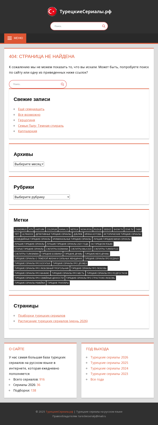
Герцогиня (26, 120)
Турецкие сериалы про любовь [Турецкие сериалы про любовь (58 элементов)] (89, 268)
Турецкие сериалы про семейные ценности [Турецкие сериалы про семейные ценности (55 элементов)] (39, 277)
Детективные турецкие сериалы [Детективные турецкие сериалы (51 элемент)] (53, 234)
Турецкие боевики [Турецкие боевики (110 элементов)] (51, 253)
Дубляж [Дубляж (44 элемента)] (77, 234)
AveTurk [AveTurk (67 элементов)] (39, 229)
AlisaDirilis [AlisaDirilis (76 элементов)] (21, 229)
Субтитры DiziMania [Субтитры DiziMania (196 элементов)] (57, 248)
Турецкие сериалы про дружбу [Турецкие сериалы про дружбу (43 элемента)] (70, 263)
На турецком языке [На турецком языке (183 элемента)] (102, 243)
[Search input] (77, 26)
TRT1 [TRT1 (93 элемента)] (17, 234)
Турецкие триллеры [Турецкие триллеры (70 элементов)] (58, 282)
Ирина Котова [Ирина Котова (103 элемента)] (93, 234)
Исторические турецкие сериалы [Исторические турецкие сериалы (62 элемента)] (122, 234)
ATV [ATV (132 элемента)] (31, 229)
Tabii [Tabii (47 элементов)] (138, 229)
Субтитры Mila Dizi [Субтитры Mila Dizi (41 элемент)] (81, 248)
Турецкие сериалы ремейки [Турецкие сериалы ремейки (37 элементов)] (30, 282)
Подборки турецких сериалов (41, 315)
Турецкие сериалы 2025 (109, 363)
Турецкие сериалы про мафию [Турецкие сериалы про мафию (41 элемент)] (32, 273)
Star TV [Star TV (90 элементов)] (129, 229)
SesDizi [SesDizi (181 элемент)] (107, 229)
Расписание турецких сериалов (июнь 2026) (53, 321)
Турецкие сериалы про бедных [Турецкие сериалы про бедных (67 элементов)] (102, 258)
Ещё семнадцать (31, 109)
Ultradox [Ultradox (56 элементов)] (27, 234)
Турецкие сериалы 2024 (109, 368)
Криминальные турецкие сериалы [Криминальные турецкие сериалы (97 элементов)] (72, 239)
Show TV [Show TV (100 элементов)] (118, 229)
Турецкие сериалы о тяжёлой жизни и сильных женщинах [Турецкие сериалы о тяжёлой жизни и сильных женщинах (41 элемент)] (48, 258)
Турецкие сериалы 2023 (109, 374)
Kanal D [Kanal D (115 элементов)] (63, 229)
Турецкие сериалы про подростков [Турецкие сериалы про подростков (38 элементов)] (107, 273)
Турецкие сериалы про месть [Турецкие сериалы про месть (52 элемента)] (68, 273)
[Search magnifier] (103, 26)
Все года (97, 379)
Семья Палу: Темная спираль (41, 126)
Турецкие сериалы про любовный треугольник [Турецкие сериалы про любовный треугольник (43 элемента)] (42, 268)
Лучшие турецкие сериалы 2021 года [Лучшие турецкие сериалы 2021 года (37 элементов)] (67, 243)
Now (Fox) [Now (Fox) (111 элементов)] (86, 229)
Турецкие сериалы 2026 (109, 357)
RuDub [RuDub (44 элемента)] (97, 229)
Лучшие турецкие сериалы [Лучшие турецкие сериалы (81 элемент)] (29, 243)
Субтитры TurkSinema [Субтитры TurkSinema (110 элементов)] (27, 253)
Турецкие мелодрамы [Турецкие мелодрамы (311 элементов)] (97, 253)
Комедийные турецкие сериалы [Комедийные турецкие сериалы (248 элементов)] (32, 239)
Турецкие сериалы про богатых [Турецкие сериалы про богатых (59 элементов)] (32, 263)
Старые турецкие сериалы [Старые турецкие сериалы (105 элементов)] (29, 248)
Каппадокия (27, 131)
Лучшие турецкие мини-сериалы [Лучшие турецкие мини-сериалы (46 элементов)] (112, 239)
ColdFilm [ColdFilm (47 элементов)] (52, 229)
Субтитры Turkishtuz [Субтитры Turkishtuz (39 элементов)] (106, 248)
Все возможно (29, 114)
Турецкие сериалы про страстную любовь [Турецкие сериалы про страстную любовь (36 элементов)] (90, 277)
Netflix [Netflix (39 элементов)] (74, 229)
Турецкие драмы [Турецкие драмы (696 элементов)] (73, 253)
